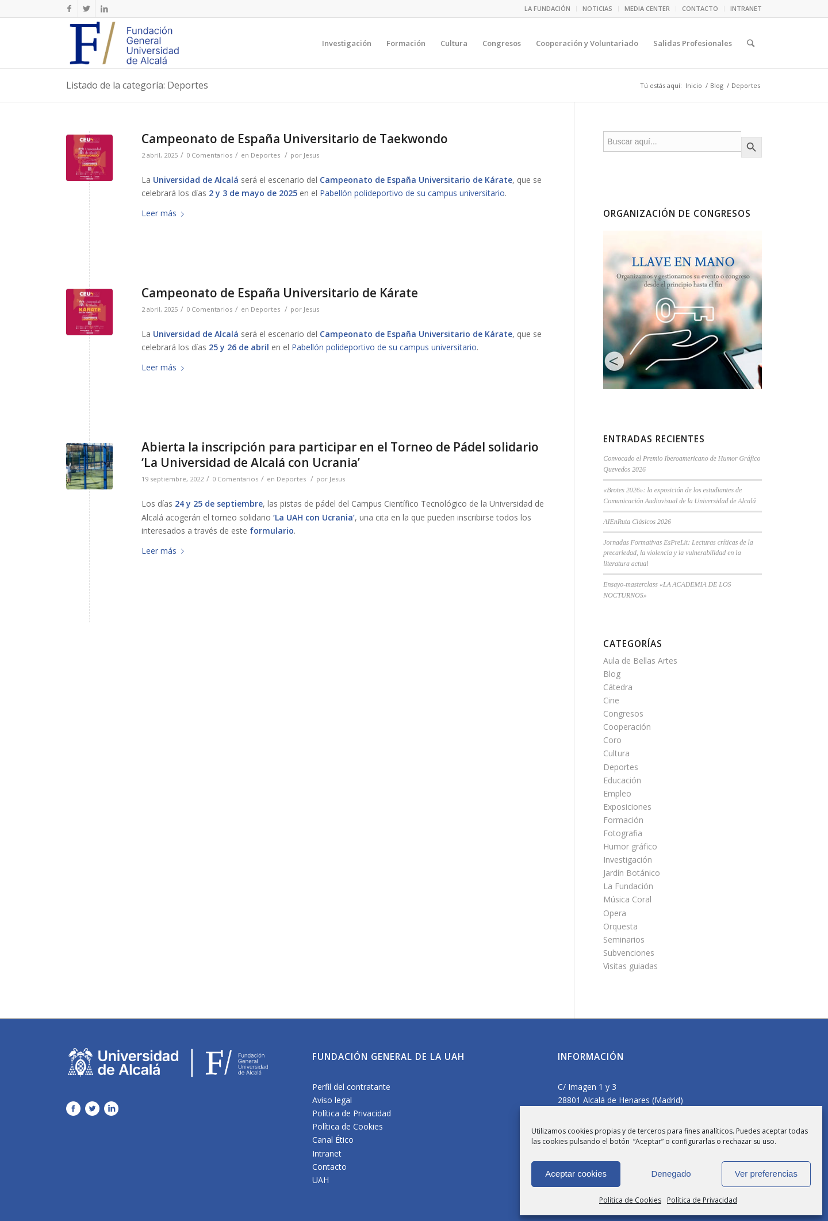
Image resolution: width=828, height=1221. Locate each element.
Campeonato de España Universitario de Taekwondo (294, 139)
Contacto (329, 1166)
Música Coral (627, 899)
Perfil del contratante (351, 1086)
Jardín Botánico (631, 872)
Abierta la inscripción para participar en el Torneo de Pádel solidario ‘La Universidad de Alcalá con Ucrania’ (340, 454)
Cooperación (627, 726)
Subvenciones (628, 952)
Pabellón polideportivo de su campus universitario (412, 192)
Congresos (623, 713)
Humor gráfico (630, 846)
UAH (320, 1179)
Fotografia (622, 833)
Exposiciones (627, 806)
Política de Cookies (630, 1200)
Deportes (265, 155)
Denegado (671, 1173)
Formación (623, 819)
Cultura (616, 753)
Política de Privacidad (702, 1200)
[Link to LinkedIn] (104, 8)
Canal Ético (333, 1139)
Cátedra (617, 687)
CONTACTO (700, 8)
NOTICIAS (597, 8)
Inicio (693, 85)
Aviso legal (332, 1099)
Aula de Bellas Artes (640, 660)
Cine (611, 700)
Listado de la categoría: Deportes (137, 85)
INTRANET (746, 8)
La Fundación (628, 886)
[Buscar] (750, 43)
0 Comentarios (209, 155)
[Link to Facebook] (69, 8)
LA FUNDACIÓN (547, 8)
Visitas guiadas (630, 965)
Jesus (311, 155)
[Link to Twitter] (86, 8)
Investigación (627, 859)
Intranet (327, 1153)
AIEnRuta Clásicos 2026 (637, 522)
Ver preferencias (766, 1173)
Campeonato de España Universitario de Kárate (279, 293)
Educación (622, 780)
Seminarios (624, 939)
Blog (716, 85)
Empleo (617, 793)
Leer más (165, 213)
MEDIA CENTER (647, 8)
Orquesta (620, 926)
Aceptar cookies (576, 1173)
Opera (614, 913)
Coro (612, 739)
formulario (272, 530)
